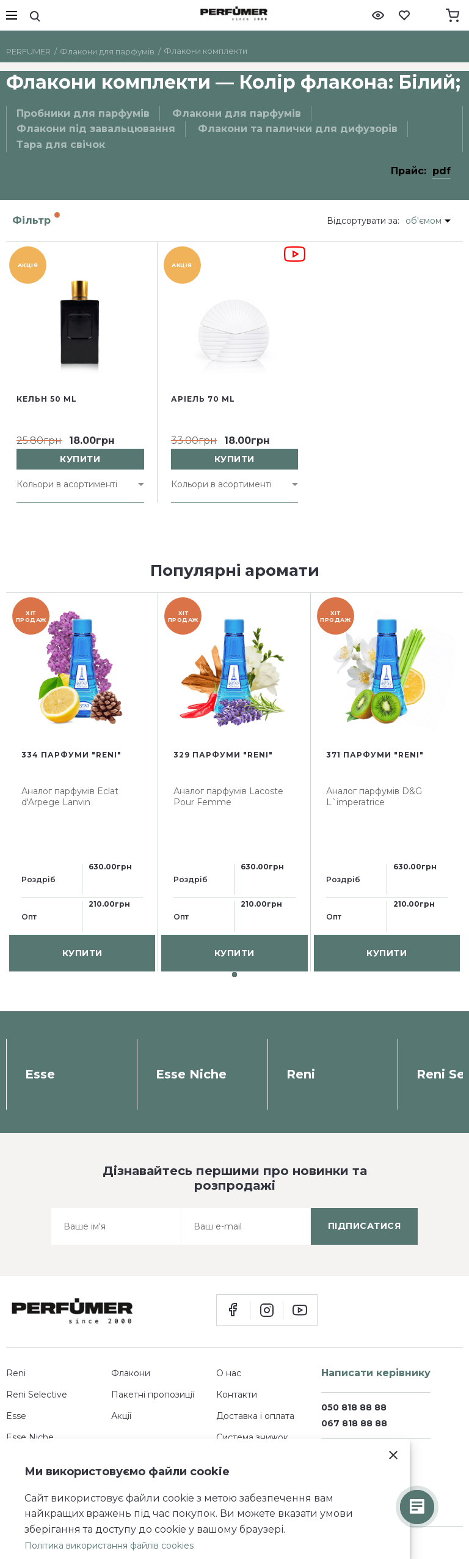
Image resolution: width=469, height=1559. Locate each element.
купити (80, 459)
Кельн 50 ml (46, 399)
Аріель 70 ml (203, 399)
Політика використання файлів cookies (109, 1545)
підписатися (364, 1225)
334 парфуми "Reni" (71, 754)
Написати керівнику (376, 1373)
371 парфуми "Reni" (375, 754)
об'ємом (423, 220)
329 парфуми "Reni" (223, 754)
